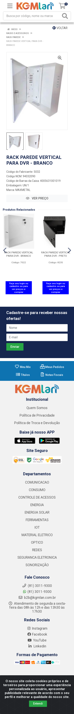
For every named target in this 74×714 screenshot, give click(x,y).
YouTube (37, 640)
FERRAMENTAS (37, 520)
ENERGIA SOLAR (37, 512)
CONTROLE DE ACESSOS (37, 497)
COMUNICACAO (37, 482)
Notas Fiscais (51, 374)
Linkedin (37, 646)
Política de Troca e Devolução (37, 423)
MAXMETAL (22, 189)
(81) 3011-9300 (37, 592)
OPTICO (37, 542)
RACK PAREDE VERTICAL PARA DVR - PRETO (55, 254)
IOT (37, 527)
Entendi (38, 704)
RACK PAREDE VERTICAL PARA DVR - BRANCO (18, 254)
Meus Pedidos (52, 367)
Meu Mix (23, 367)
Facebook (37, 634)
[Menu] (9, 5)
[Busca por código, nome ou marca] (32, 16)
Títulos (23, 374)
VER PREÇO (37, 198)
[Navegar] (5, 250)
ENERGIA (37, 505)
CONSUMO (37, 490)
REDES (37, 550)
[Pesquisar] (66, 16)
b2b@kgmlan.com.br (37, 598)
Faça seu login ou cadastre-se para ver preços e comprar (18, 287)
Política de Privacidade (37, 415)
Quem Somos (37, 408)
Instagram (37, 628)
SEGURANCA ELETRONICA (37, 557)
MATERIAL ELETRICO (37, 535)
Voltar (59, 28)
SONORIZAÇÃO (37, 565)
